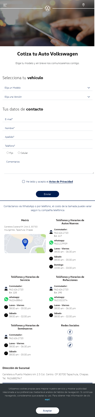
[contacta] (25, 243)
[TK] (70, 345)
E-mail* (9, 119)
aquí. (47, 399)
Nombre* (10, 128)
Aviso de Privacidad (61, 181)
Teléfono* (10, 145)
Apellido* (9, 136)
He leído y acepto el (49, 181)
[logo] (47, 10)
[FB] (70, 332)
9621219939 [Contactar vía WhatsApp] (70, 242)
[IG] (70, 339)
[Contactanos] (80, 4)
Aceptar (47, 410)
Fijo (11, 152)
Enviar (47, 194)
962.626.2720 (16, 338)
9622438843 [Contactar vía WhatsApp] (25, 299)
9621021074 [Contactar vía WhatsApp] (70, 299)
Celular (24, 152)
